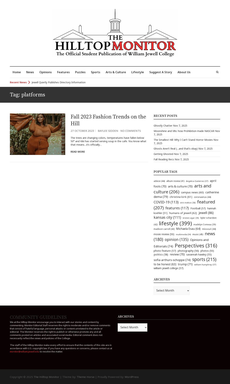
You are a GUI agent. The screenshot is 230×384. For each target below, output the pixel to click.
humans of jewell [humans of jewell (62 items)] (183, 213)
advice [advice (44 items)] (159, 181)
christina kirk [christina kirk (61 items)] (181, 197)
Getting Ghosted (163, 154)
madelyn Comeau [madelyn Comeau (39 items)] (205, 224)
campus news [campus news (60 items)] (192, 192)
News (30, 72)
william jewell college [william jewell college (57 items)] (168, 268)
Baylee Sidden (108, 130)
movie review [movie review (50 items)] (164, 234)
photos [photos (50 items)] (207, 250)
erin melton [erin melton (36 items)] (188, 202)
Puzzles (80, 72)
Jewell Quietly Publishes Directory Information (59, 82)
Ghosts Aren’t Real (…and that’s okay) (176, 148)
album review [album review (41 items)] (175, 181)
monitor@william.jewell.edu (24, 351)
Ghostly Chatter (163, 125)
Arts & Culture (116, 72)
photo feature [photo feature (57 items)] (165, 250)
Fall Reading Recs (164, 159)
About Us (184, 72)
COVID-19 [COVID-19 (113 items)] (166, 202)
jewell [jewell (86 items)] (206, 213)
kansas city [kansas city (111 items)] (167, 217)
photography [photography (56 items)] (188, 250)
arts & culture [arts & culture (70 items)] (180, 186)
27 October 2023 (82, 130)
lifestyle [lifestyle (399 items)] (175, 223)
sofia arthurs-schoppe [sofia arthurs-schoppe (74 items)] (172, 260)
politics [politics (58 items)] (161, 254)
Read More (78, 151)
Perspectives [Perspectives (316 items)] (196, 245)
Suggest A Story (160, 72)
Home (17, 72)
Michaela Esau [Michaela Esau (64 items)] (188, 229)
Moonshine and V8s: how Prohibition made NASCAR (184, 131)
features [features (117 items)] (177, 208)
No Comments (130, 130)
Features (63, 72)
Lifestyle (137, 72)
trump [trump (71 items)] (185, 264)
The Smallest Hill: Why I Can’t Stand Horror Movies (183, 139)
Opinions (45, 72)
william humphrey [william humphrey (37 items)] (205, 264)
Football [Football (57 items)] (198, 208)
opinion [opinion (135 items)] (176, 239)
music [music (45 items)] (197, 234)
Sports (95, 72)
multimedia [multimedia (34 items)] (183, 234)
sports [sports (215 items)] (204, 259)
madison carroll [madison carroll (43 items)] (164, 229)
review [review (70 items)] (177, 254)
